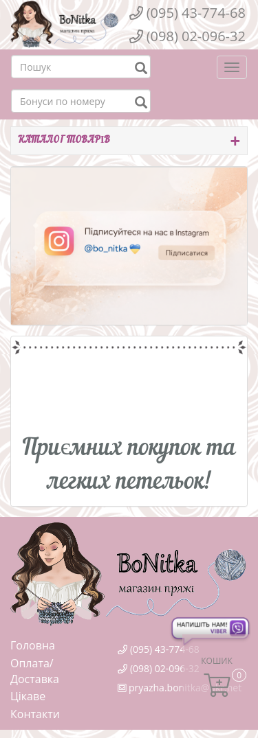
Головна (32, 645)
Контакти (35, 714)
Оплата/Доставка (34, 671)
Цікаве (27, 696)
